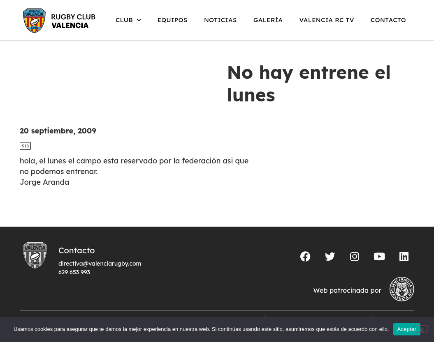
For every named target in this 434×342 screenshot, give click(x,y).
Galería (268, 20)
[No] (421, 329)
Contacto (388, 20)
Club (128, 20)
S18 (25, 146)
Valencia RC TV (326, 20)
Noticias (220, 20)
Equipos (173, 20)
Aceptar (407, 329)
